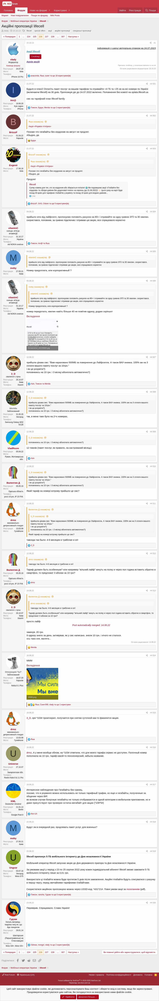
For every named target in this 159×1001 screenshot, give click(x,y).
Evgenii (13, 165)
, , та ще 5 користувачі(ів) (50, 203)
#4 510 (153, 466)
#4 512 (153, 553)
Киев (21, 274)
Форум (21, 10)
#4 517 (153, 784)
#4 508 (153, 392)
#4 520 (153, 903)
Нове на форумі (38, 10)
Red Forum (8, 975)
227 (46, 36)
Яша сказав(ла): (36, 122)
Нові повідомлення (20, 15)
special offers (39, 31)
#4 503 (153, 149)
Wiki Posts (55, 15)
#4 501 (153, 84)
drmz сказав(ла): (36, 559)
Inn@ (13, 100)
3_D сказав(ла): (36, 398)
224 (28, 36)
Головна (8, 10)
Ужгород (19, 417)
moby (13, 268)
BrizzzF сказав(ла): (37, 154)
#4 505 (153, 251)
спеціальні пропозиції (82, 31)
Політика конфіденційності (118, 975)
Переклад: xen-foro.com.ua (79, 983)
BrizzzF (13, 132)
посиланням (133, 889)
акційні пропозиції (62, 31)
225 (34, 36)
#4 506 (153, 281)
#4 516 (153, 747)
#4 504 (153, 212)
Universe (13, 763)
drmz (13, 520)
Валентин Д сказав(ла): (39, 509)
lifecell (29, 31)
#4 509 (153, 432)
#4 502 (153, 116)
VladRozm (13, 448)
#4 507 (153, 357)
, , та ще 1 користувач (53, 705)
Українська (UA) (25, 975)
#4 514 (153, 655)
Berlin (20, 809)
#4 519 (153, 851)
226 (40, 36)
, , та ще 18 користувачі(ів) (51, 76)
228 (52, 36)
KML (13, 801)
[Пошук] (150, 10)
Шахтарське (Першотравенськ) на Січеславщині (14, 938)
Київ (21, 71)
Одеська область (16, 491)
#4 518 (153, 822)
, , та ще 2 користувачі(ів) (50, 108)
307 (63, 36)
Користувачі (60, 10)
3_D (13, 373)
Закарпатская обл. (15, 772)
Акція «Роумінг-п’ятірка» (40, 126)
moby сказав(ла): (36, 287)
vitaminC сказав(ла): (38, 257)
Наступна (72, 36)
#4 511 (153, 503)
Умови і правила (96, 975)
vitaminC (13, 228)
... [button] (23, 36)
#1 (155, 43)
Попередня (10, 36)
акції (50, 31)
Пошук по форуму (39, 15)
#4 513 (153, 591)
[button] (49, 10)
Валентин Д (13, 482)
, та (40, 243)
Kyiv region (18, 106)
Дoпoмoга (137, 975)
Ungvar (13, 867)
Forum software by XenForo (79, 980)
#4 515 (153, 713)
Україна (20, 239)
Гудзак (13, 919)
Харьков (19, 138)
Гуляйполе (18, 531)
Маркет (5, 15)
